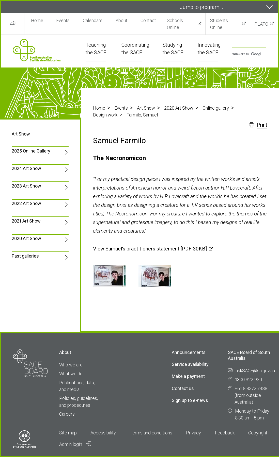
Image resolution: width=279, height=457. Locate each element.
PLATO (261, 24)
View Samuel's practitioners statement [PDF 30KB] (150, 249)
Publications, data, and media (77, 386)
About (121, 20)
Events (63, 20)
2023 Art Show (26, 186)
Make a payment (188, 376)
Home (37, 20)
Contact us (183, 388)
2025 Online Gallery (31, 151)
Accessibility (103, 432)
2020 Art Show (178, 108)
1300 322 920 (248, 379)
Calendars (92, 20)
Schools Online (175, 24)
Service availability (190, 364)
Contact (148, 20)
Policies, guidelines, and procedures (78, 402)
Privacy (193, 432)
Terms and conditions (151, 432)
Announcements (189, 352)
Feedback (225, 432)
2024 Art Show (26, 168)
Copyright (257, 432)
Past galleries (25, 256)
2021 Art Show (26, 221)
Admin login (75, 444)
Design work (105, 114)
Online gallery (216, 108)
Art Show (146, 108)
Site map (68, 432)
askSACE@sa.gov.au (255, 370)
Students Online (219, 24)
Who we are (71, 364)
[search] (246, 54)
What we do (71, 373)
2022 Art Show (26, 203)
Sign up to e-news (190, 400)
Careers (67, 414)
